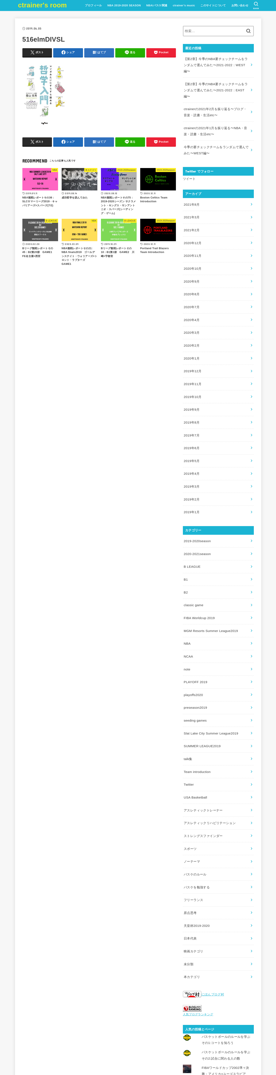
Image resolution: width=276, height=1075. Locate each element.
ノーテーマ (192, 816)
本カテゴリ (192, 925)
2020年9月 (191, 265)
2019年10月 (192, 374)
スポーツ (190, 804)
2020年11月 (192, 240)
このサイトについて (213, 5)
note (187, 634)
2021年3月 (191, 204)
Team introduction (196, 731)
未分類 (188, 913)
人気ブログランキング (197, 963)
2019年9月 (191, 386)
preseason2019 (195, 670)
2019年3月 (191, 459)
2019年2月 (191, 472)
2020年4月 (191, 301)
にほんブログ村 (203, 943)
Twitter (188, 743)
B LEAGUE (192, 536)
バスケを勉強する (197, 840)
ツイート (189, 167)
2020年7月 (191, 289)
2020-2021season (196, 524)
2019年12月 (192, 350)
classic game (193, 573)
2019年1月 (191, 484)
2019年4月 (191, 447)
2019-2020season (196, 512)
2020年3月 (191, 314)
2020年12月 (192, 228)
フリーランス (193, 853)
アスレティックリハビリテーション (210, 780)
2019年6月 (191, 423)
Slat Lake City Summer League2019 (209, 694)
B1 (186, 548)
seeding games (194, 682)
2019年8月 (191, 399)
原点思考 (190, 865)
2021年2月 (191, 216)
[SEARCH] (256, 5)
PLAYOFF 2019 (195, 646)
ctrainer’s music (184, 5)
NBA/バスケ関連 (156, 5)
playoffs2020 (193, 658)
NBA (187, 609)
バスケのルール (195, 828)
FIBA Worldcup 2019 (198, 585)
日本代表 (190, 889)
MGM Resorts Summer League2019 (209, 597)
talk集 (188, 719)
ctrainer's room (42, 5)
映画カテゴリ (193, 901)
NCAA (188, 622)
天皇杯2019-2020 (196, 877)
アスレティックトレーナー (203, 767)
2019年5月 (191, 435)
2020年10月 (192, 253)
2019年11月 (192, 362)
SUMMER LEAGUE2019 (201, 706)
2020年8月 (191, 277)
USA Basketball (195, 755)
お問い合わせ (239, 5)
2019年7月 (191, 411)
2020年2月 (191, 326)
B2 (186, 561)
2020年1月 (191, 338)
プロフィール (92, 5)
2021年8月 (191, 192)
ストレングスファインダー (203, 792)
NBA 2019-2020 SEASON (123, 5)
